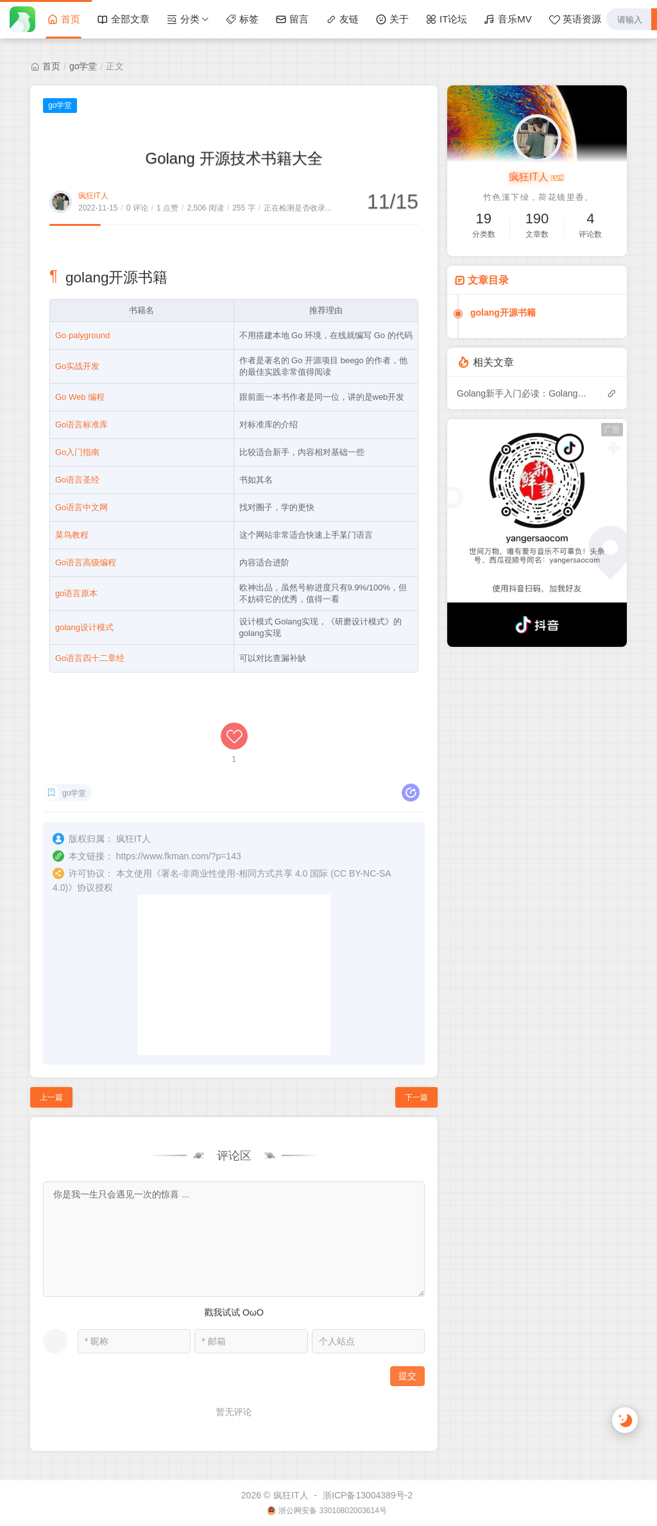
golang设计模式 (84, 627)
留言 (292, 19)
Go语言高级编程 (85, 562)
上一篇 (51, 1097)
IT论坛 (446, 19)
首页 (63, 19)
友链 (342, 19)
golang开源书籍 (503, 312)
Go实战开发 (77, 366)
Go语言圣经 (77, 479)
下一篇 (416, 1097)
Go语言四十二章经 (89, 658)
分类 (183, 19)
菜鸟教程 (72, 535)
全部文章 (123, 19)
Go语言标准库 (81, 424)
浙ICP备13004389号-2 (368, 1495)
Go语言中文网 (81, 507)
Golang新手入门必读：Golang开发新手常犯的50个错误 (525, 393)
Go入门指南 (77, 452)
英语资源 (575, 19)
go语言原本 (76, 593)
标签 (242, 19)
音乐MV (508, 19)
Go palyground (82, 335)
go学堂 (83, 66)
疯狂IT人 (93, 195)
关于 (392, 19)
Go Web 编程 (80, 397)
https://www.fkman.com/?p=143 (178, 856)
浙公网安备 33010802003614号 (332, 1510)
